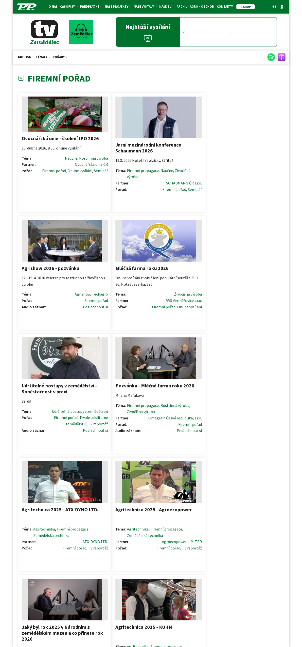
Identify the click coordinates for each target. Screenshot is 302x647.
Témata (43, 57)
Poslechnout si (201, 175)
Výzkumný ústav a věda (52, 436)
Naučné (44, 162)
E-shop (60, 587)
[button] (257, 536)
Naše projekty (118, 6)
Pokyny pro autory (151, 572)
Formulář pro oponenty (151, 588)
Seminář (74, 181)
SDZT (109, 627)
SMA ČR (96, 627)
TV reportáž (204, 309)
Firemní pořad (56, 174)
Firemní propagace (116, 168)
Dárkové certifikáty (60, 579)
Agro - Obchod (202, 6)
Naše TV (166, 6)
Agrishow (188, 162)
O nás (53, 6)
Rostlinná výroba (66, 162)
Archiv (182, 6)
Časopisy (69, 6)
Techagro (206, 162)
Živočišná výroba (114, 174)
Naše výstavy (145, 6)
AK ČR (58, 627)
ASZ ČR (82, 627)
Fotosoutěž (60, 595)
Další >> (176, 505)
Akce (60, 603)
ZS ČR (70, 627)
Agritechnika (177, 284)
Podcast (74, 449)
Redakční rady (151, 580)
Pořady (60, 57)
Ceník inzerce (241, 571)
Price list (241, 579)
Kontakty (225, 6)
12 (164, 505)
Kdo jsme (25, 57)
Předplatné (91, 6)
